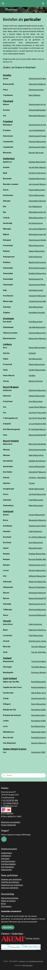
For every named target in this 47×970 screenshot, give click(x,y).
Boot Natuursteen (38, 726)
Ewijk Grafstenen (35, 257)
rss (27, 961)
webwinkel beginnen (36, 961)
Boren (3, 904)
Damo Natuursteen (39, 704)
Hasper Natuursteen (37, 251)
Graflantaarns (6, 853)
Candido (32, 376)
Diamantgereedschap (9, 898)
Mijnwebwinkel (28, 965)
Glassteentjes (6, 870)
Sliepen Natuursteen (37, 364)
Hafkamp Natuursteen (37, 576)
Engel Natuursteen (36, 500)
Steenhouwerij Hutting (37, 147)
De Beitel (32, 353)
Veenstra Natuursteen (37, 333)
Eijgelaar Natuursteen (37, 162)
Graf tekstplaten (7, 867)
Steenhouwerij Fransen (38, 136)
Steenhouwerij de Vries (38, 125)
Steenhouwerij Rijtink (37, 285)
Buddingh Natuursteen (37, 273)
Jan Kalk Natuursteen (37, 327)
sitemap (22, 961)
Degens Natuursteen (37, 190)
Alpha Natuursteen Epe (38, 212)
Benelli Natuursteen (39, 682)
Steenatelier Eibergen (37, 201)
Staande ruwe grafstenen (11, 879)
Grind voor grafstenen (9, 888)
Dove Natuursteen (36, 543)
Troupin (32, 483)
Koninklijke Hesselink (37, 313)
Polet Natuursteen (36, 635)
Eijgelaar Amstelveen (37, 461)
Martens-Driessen (36, 381)
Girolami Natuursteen (37, 370)
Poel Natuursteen (35, 322)
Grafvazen (5, 859)
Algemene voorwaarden (10, 822)
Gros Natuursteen (36, 401)
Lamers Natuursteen (37, 515)
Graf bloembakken (8, 864)
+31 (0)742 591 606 (10, 800)
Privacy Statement (8, 825)
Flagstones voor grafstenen (12, 885)
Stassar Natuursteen (37, 396)
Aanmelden (7, 927)
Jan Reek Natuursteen (37, 494)
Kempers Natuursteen (37, 570)
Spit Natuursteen (35, 359)
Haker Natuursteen (36, 455)
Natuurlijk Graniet (35, 548)
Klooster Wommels (36, 153)
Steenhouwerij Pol (36, 279)
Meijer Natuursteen (36, 246)
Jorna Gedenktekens (37, 130)
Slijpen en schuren (8, 901)
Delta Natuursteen (36, 290)
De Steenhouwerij (36, 223)
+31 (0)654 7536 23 (10, 803)
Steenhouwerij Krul (36, 90)
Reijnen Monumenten (37, 348)
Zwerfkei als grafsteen (10, 882)
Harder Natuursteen (36, 489)
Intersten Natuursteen (37, 142)
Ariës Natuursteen (36, 307)
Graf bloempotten (8, 861)
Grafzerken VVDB (38, 752)
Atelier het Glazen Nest (38, 582)
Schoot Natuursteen (37, 195)
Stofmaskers (6, 906)
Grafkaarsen (6, 856)
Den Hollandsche (35, 207)
